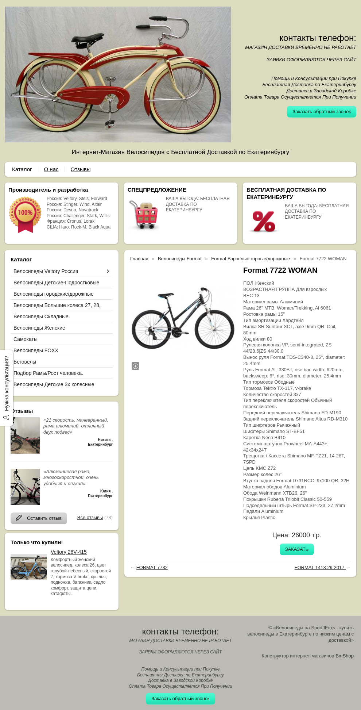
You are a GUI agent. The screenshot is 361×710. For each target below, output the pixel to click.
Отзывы (81, 169)
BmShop (344, 656)
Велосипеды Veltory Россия (45, 271)
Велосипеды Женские (39, 328)
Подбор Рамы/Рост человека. (48, 373)
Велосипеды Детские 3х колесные (53, 384)
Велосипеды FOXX (35, 350)
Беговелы (24, 362)
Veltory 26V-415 (69, 552)
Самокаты (25, 339)
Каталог (22, 169)
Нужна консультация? (6, 383)
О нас (51, 169)
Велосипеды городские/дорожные (53, 294)
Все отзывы (90, 517)
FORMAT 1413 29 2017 (320, 567)
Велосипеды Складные (41, 316)
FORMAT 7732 (152, 567)
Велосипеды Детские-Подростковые (56, 282)
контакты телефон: (317, 38)
